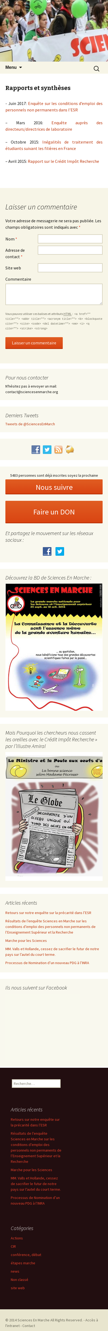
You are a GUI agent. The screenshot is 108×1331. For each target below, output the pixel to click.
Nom (11, 239)
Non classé (19, 1279)
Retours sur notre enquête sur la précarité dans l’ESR (48, 912)
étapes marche (23, 1263)
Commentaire (18, 279)
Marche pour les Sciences (26, 940)
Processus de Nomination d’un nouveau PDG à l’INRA (47, 962)
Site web (13, 267)
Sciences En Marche (34, 1320)
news (15, 1271)
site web (18, 1287)
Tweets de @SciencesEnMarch (30, 424)
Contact (28, 1325)
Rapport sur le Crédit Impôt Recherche (63, 161)
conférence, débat (26, 1254)
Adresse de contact (15, 253)
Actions (17, 1238)
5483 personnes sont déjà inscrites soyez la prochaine (54, 475)
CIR (13, 1246)
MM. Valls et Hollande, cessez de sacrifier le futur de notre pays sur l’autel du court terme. (36, 1184)
